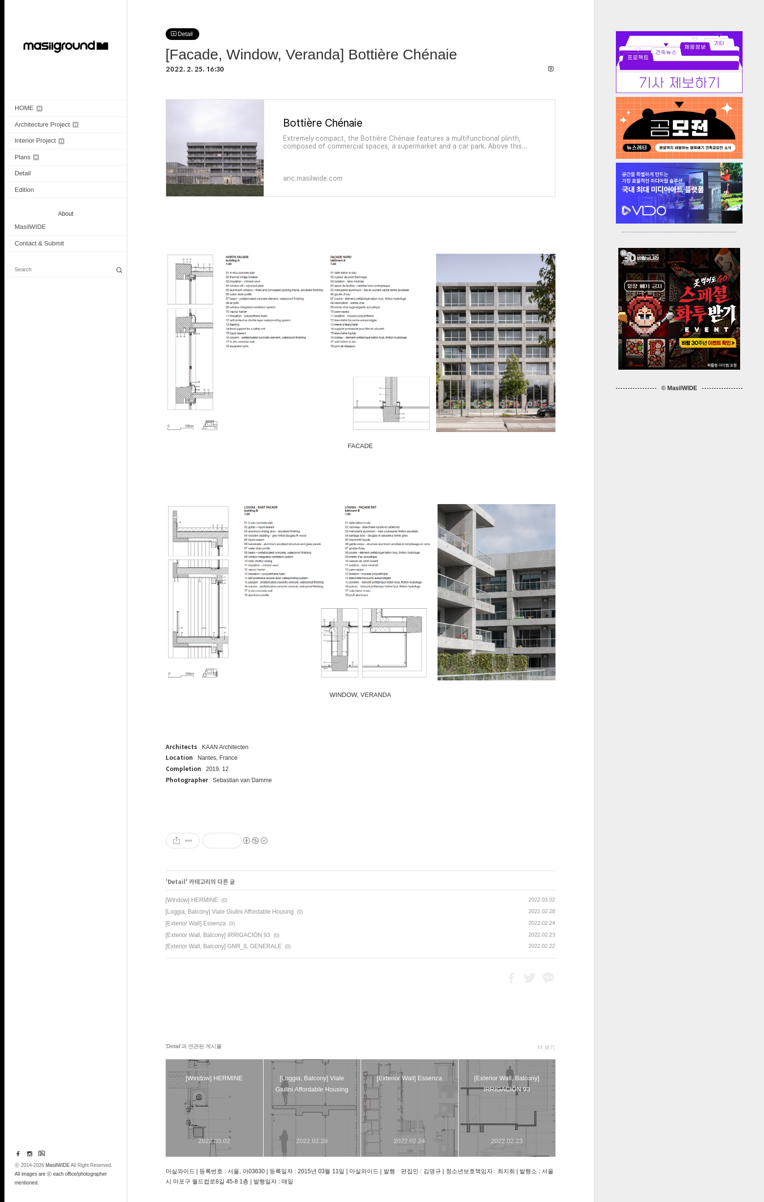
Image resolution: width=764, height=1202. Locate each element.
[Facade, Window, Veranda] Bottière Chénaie (312, 54)
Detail (23, 173)
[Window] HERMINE (192, 900)
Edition (24, 189)
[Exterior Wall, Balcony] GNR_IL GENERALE (224, 946)
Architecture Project (46, 124)
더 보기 (546, 1047)
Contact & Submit (39, 243)
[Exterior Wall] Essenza (196, 923)
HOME (28, 108)
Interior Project (39, 140)
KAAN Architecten (225, 747)
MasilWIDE (30, 226)
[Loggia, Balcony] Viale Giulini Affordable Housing (230, 911)
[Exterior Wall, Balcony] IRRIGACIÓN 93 (218, 935)
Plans (27, 157)
